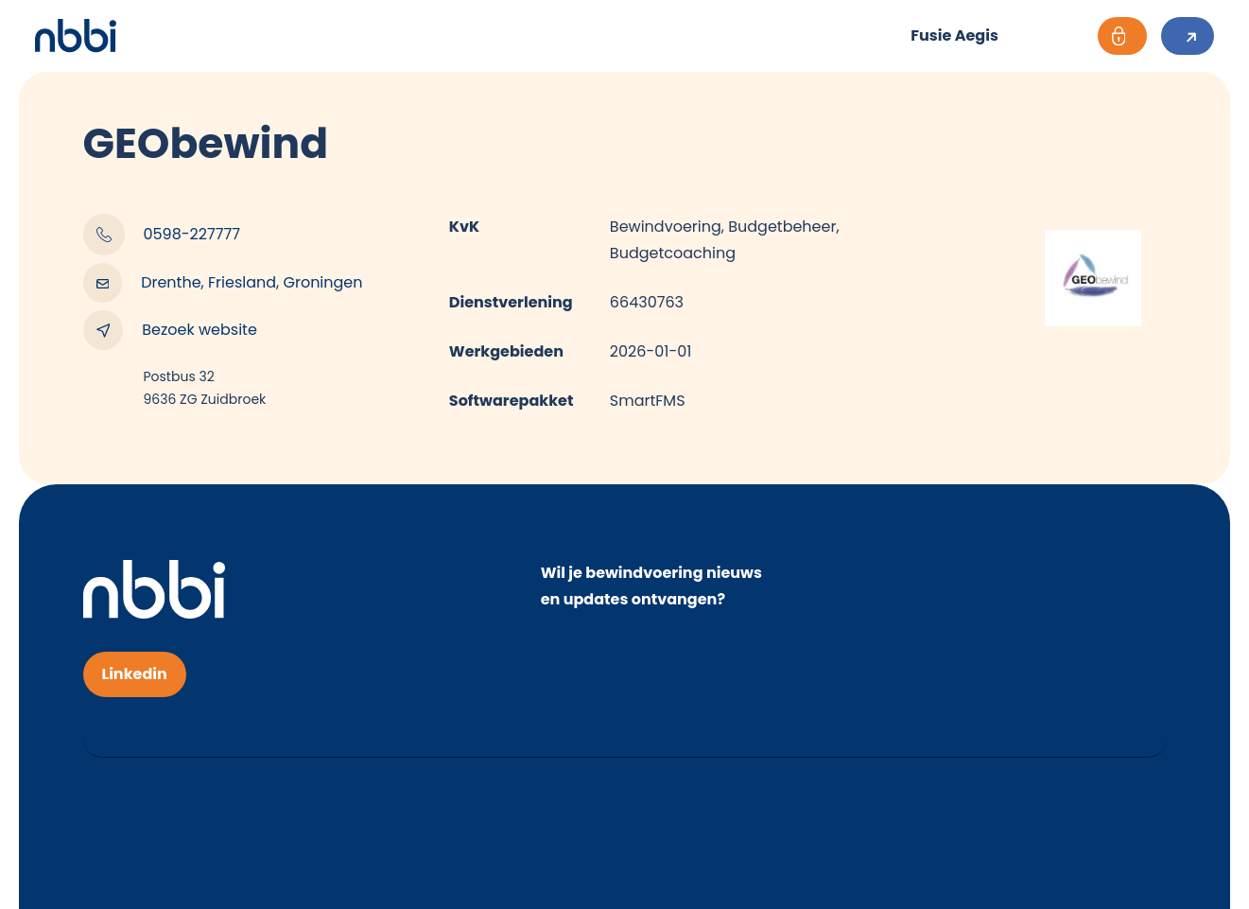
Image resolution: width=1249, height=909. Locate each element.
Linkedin (134, 674)
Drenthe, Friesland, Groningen (223, 283)
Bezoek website (170, 330)
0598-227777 (161, 234)
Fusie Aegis (954, 35)
